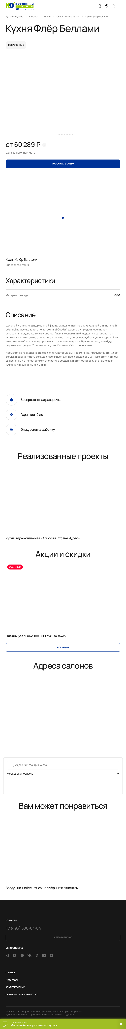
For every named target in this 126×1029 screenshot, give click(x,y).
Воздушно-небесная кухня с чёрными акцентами (43, 888)
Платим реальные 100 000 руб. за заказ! (36, 636)
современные (16, 45)
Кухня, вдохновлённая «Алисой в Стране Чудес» (43, 538)
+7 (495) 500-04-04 (23, 928)
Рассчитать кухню (63, 163)
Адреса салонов (63, 937)
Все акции (63, 647)
